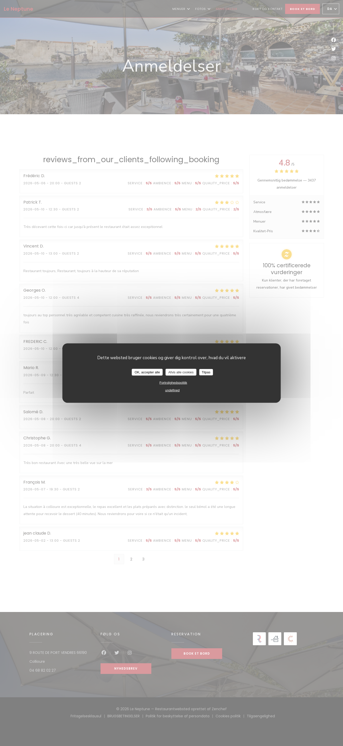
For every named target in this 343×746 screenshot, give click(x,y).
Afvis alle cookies (181, 372)
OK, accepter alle (147, 372)
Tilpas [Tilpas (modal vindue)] (206, 372)
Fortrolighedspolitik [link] (173, 383)
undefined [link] (172, 390)
